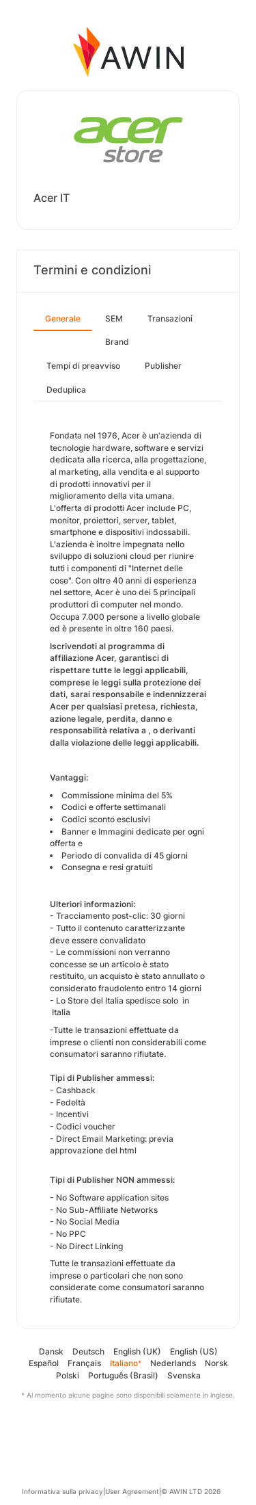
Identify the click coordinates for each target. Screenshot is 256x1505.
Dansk (51, 1351)
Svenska (184, 1375)
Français (84, 1363)
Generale (63, 318)
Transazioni (170, 318)
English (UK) (137, 1351)
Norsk (216, 1363)
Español (44, 1363)
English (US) (194, 1351)
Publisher (163, 366)
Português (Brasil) (123, 1375)
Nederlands (173, 1363)
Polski (67, 1375)
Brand (117, 342)
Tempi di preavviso (83, 366)
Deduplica (66, 389)
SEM (114, 318)
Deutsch (88, 1351)
